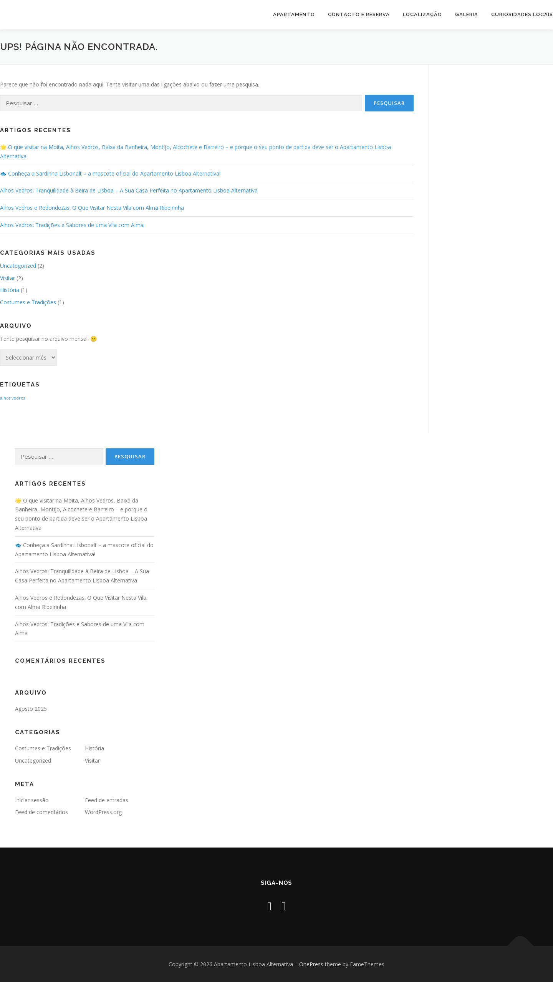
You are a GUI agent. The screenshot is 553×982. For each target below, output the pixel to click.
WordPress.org (103, 812)
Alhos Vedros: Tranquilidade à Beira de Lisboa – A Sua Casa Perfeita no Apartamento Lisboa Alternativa (129, 190)
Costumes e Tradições (28, 302)
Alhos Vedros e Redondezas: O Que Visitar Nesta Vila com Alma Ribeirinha (92, 207)
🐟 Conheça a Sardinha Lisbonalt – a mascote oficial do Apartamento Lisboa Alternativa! (110, 173)
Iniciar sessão (32, 800)
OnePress (311, 964)
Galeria (466, 14)
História (9, 290)
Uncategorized (18, 265)
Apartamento (294, 14)
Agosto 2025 (31, 708)
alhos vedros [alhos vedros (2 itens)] (12, 398)
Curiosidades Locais (522, 14)
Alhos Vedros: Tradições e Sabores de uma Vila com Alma (72, 225)
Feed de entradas (106, 800)
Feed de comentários (41, 812)
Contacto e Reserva (359, 14)
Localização (422, 14)
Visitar (7, 278)
